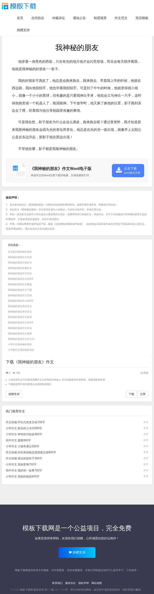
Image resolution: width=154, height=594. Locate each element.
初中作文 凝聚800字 (18, 440)
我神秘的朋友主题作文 (20, 262)
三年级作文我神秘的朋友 (21, 349)
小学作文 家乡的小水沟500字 (24, 428)
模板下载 (19, 6)
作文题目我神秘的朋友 (20, 251)
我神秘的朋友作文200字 (20, 322)
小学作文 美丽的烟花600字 (22, 476)
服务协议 (70, 583)
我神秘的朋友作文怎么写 (21, 339)
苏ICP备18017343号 (56, 589)
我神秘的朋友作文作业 (20, 328)
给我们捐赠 (75, 538)
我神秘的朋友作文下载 (20, 290)
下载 (10, 384)
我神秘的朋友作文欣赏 (20, 257)
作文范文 (121, 18)
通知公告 (79, 18)
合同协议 (37, 18)
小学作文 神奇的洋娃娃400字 (24, 434)
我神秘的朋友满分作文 (20, 306)
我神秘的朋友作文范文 (20, 273)
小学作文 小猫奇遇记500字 (22, 446)
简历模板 (142, 18)
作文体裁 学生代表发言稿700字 (25, 422)
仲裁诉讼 (58, 18)
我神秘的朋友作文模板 (20, 284)
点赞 (143, 394)
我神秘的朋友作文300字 (20, 279)
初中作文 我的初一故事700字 (24, 470)
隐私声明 (83, 583)
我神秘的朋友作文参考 (20, 317)
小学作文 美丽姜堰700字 (21, 464)
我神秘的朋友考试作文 (20, 311)
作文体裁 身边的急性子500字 (24, 458)
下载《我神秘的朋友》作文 (30, 361)
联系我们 (57, 583)
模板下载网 (26, 589)
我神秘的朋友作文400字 (20, 300)
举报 (144, 373)
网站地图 (96, 583)
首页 (20, 18)
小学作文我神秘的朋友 (20, 344)
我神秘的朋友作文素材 (20, 333)
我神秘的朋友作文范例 (20, 295)
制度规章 (100, 18)
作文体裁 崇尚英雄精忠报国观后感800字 (31, 452)
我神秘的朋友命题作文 (20, 268)
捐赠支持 (23, 30)
